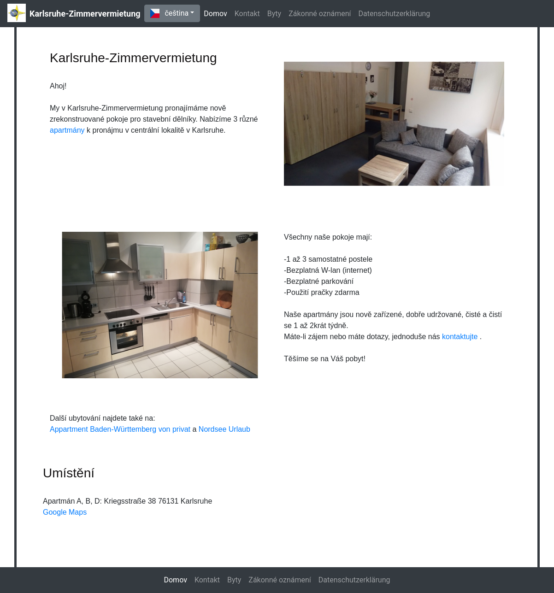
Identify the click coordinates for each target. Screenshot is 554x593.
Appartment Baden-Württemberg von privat (120, 429)
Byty (274, 13)
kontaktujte (461, 337)
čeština (169, 13)
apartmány (68, 130)
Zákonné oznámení (320, 13)
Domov (217, 13)
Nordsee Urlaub (224, 429)
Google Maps (65, 512)
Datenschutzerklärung (394, 13)
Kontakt (247, 13)
